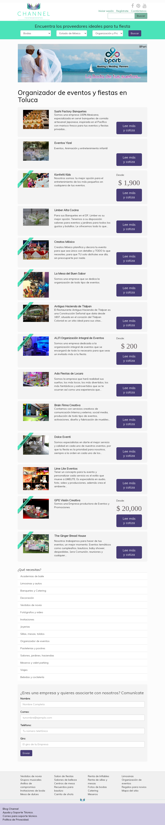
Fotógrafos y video (31, 612)
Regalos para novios (134, 787)
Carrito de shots (63, 794)
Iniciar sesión (106, 11)
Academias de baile (32, 576)
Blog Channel (11, 808)
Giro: (23, 738)
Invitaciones (27, 619)
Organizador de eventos (35, 641)
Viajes (24, 670)
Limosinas (128, 776)
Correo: (24, 711)
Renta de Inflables (98, 776)
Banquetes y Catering (33, 590)
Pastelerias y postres (32, 648)
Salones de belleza (65, 779)
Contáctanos (138, 11)
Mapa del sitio (130, 790)
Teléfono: (25, 725)
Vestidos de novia (31, 605)
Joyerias (25, 626)
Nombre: (25, 698)
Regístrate (122, 11)
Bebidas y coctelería (32, 677)
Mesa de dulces (29, 794)
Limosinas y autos (31, 583)
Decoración (27, 597)
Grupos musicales (30, 779)
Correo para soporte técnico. (20, 816)
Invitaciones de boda (32, 790)
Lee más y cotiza (129, 128)
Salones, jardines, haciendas (37, 655)
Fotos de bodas (97, 787)
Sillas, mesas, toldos (32, 634)
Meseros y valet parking (34, 662)
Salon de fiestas (63, 776)
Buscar (135, 33)
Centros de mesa (64, 783)
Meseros (93, 794)
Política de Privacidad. (16, 819)
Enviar (26, 753)
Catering (93, 790)
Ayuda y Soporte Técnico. (18, 812)
